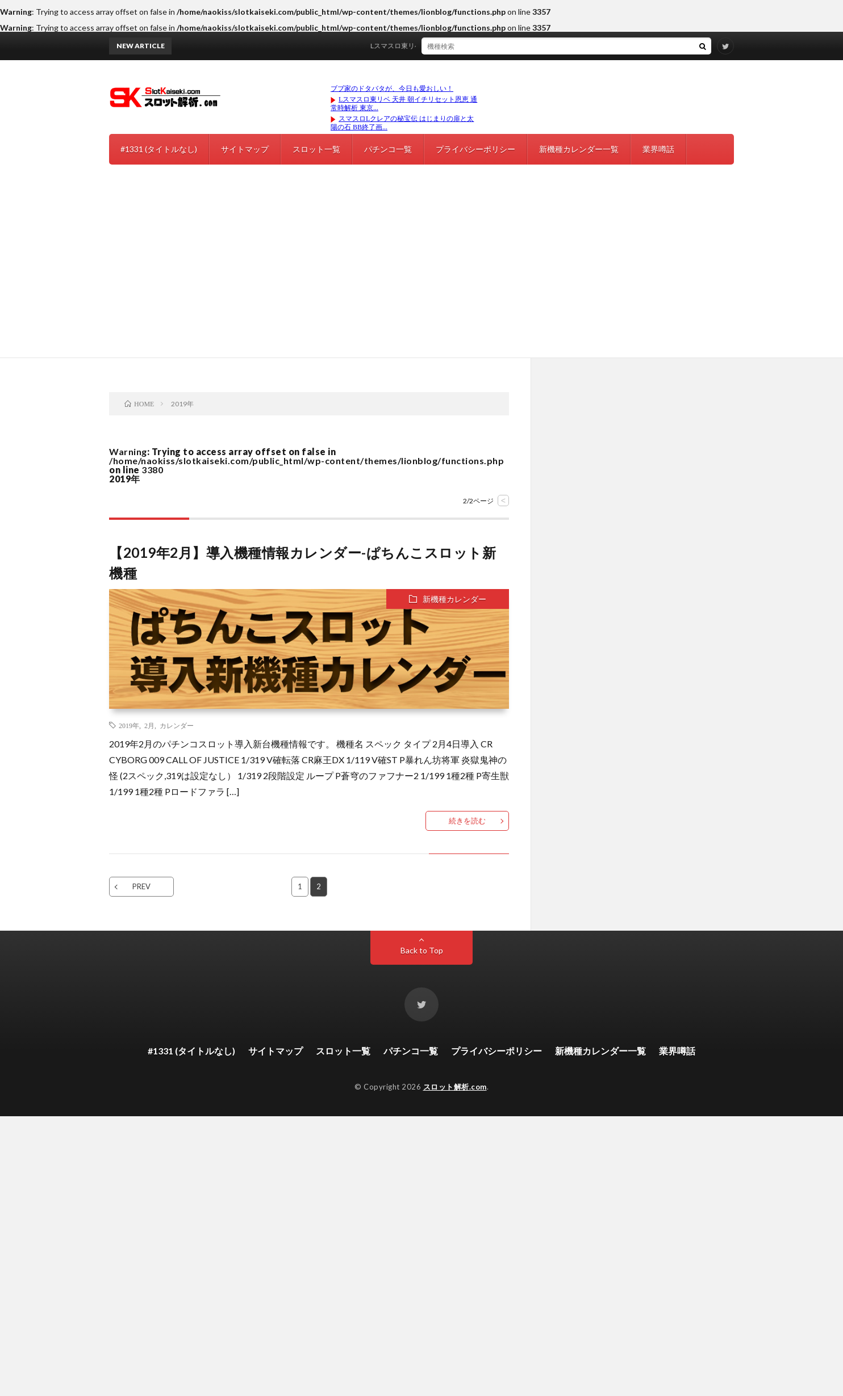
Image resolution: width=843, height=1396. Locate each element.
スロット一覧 (316, 149)
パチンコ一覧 (388, 149)
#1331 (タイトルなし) (158, 149)
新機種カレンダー (454, 599)
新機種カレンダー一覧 (579, 149)
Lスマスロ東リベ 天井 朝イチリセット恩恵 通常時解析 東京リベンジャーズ (490, 45)
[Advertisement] (421, 272)
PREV (141, 886)
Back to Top (421, 950)
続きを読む (467, 820)
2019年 (129, 725)
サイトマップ (245, 149)
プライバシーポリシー (475, 149)
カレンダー (177, 725)
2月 (149, 725)
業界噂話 (658, 149)
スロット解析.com (455, 1086)
